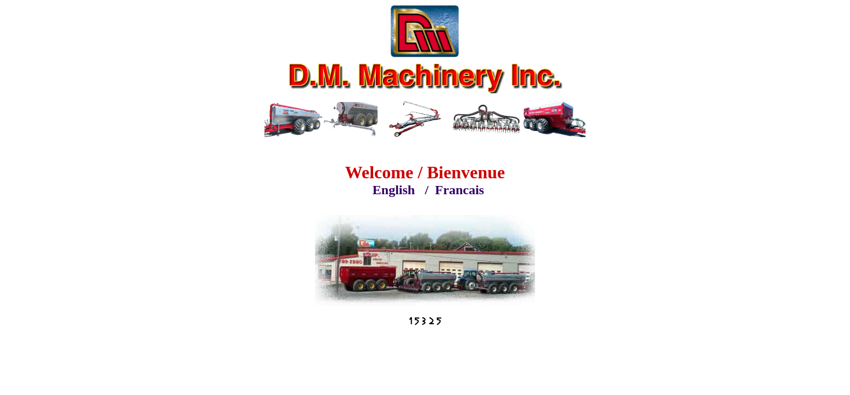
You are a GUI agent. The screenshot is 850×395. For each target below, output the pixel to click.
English (394, 190)
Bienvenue (466, 172)
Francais (459, 190)
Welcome (379, 172)
